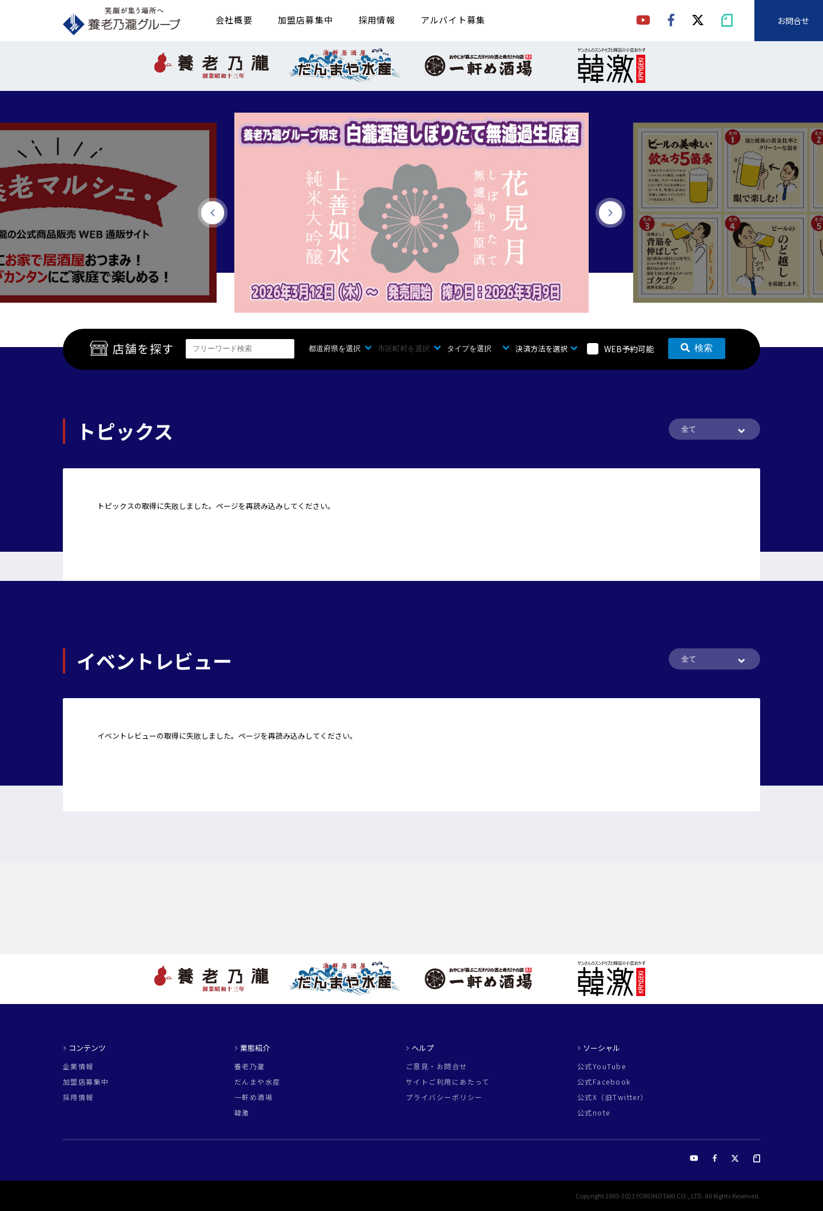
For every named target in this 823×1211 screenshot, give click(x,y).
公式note (593, 1112)
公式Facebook (603, 1081)
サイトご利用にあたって (448, 1081)
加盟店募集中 (305, 20)
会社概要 (234, 20)
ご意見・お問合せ (437, 1066)
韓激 (242, 1112)
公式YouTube (601, 1066)
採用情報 (376, 20)
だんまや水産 (257, 1081)
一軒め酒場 (253, 1097)
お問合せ (793, 20)
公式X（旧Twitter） (612, 1097)
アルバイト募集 (453, 20)
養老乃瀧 (249, 1066)
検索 (697, 348)
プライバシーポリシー (444, 1097)
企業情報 (78, 1066)
